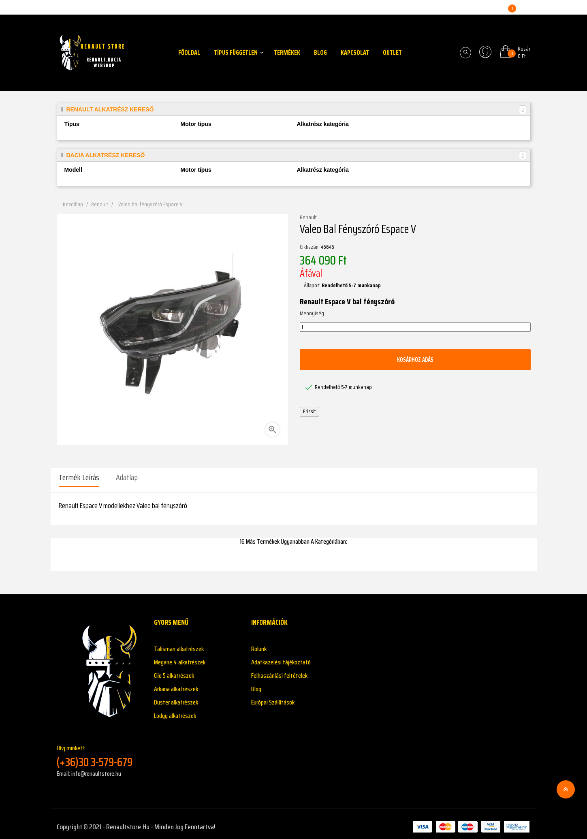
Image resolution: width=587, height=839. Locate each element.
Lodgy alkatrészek (175, 710)
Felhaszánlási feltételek (279, 670)
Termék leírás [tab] (79, 477)
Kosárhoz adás (415, 359)
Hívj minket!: (99, 750)
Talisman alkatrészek (179, 643)
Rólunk (259, 643)
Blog (256, 683)
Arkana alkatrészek (176, 683)
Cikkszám (310, 247)
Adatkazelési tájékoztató (281, 656)
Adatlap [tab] (127, 477)
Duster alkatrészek (176, 697)
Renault (308, 217)
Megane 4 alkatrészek (179, 656)
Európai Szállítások (273, 697)
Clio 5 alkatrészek (174, 670)
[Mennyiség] (415, 327)
